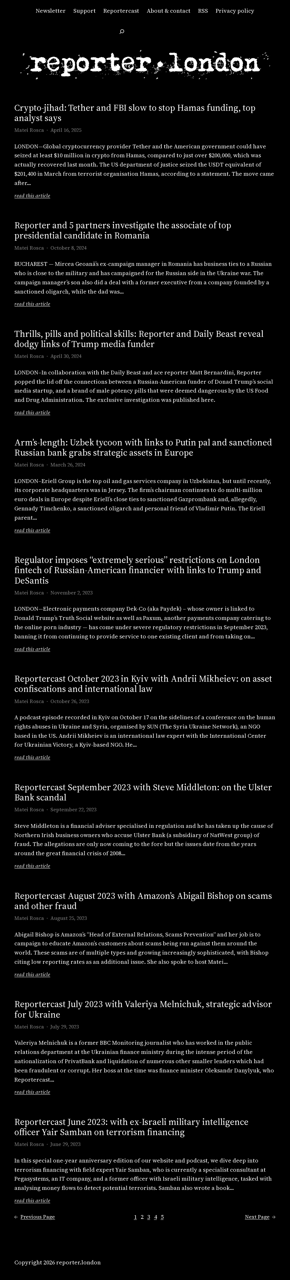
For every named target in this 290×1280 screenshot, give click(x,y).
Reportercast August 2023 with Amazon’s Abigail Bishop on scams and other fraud (143, 901)
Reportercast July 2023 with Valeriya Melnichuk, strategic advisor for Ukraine (143, 1009)
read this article (32, 196)
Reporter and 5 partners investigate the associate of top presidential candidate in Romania (122, 230)
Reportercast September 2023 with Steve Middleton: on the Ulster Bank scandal (143, 792)
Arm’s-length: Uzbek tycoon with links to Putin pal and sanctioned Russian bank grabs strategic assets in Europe (143, 447)
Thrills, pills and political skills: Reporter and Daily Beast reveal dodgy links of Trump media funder (139, 339)
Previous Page (34, 1217)
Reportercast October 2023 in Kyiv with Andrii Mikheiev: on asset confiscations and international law (143, 683)
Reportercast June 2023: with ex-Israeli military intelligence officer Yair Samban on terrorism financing (131, 1127)
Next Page (260, 1217)
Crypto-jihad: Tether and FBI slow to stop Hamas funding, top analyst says (135, 113)
